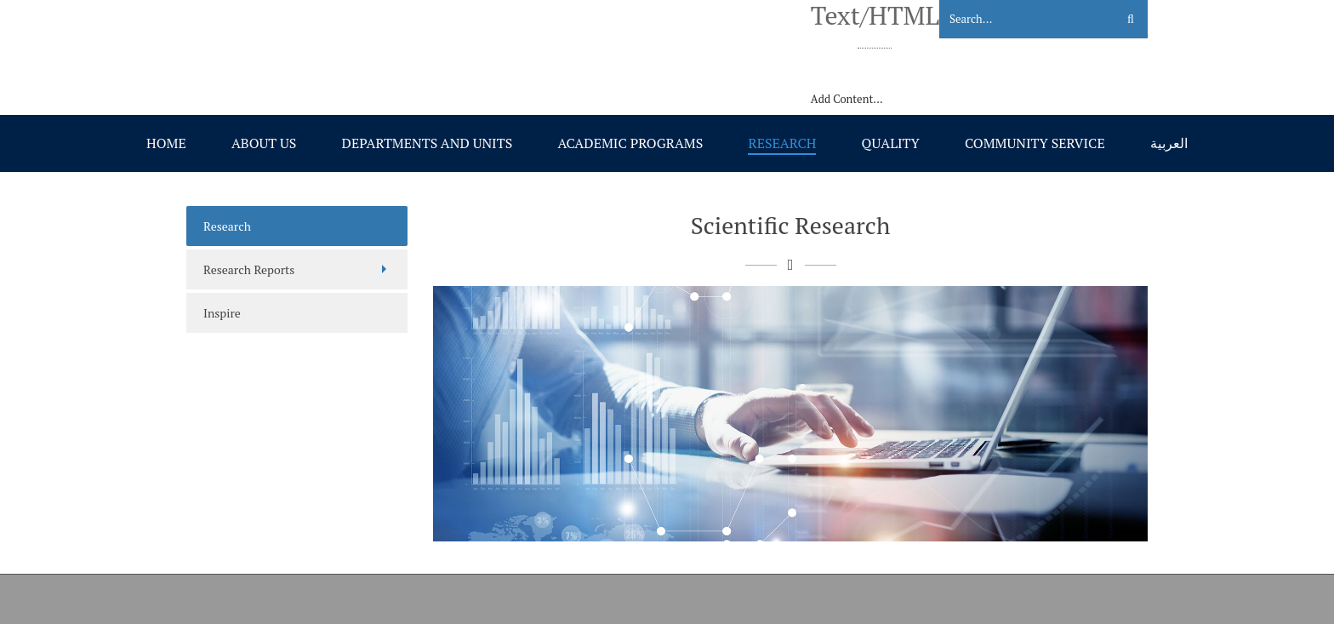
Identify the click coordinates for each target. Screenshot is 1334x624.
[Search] (1017, 19)
